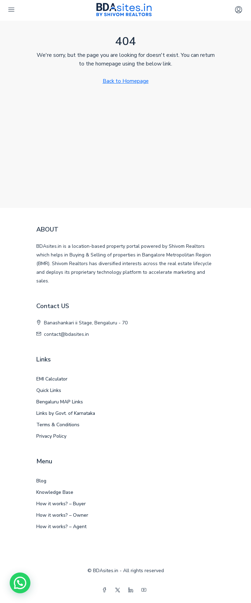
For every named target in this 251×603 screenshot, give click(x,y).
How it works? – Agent (61, 526)
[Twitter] (119, 590)
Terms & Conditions (58, 424)
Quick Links (48, 390)
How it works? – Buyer (61, 503)
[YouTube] (145, 590)
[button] (20, 583)
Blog (41, 481)
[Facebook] (106, 590)
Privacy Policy (51, 436)
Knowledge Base (54, 492)
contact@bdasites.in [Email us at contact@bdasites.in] (66, 334)
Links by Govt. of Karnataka (65, 413)
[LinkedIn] (132, 590)
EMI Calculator (51, 379)
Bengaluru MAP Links (59, 402)
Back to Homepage (126, 81)
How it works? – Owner (62, 515)
